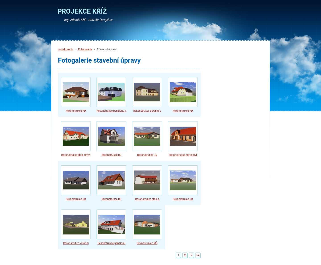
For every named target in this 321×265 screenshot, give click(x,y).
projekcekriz (65, 49)
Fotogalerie (85, 49)
